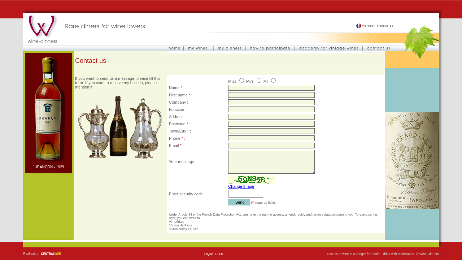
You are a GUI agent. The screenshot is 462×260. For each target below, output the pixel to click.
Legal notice (213, 254)
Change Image (241, 186)
